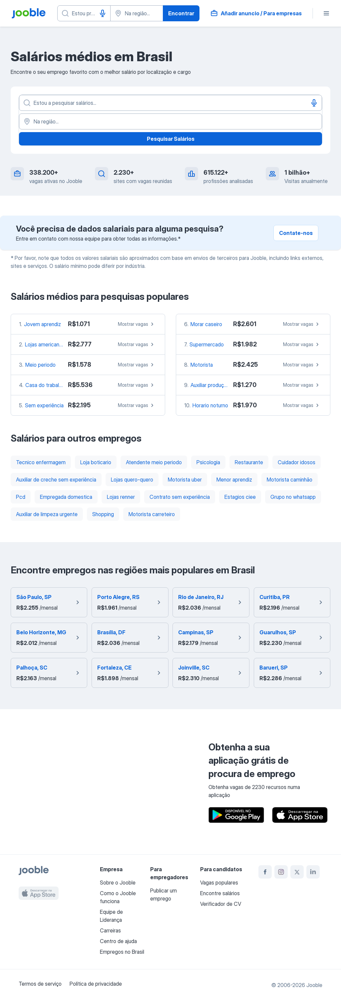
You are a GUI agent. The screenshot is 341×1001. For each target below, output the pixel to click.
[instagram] (281, 872)
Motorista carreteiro (152, 514)
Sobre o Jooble (118, 882)
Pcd (20, 497)
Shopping (103, 514)
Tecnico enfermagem (41, 462)
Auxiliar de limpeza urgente (47, 514)
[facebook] (265, 872)
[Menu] (326, 13)
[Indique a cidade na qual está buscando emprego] (137, 13)
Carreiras (110, 930)
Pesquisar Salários (170, 138)
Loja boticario (95, 462)
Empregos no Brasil (122, 951)
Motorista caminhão (289, 479)
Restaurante (249, 462)
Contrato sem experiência (180, 497)
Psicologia (208, 462)
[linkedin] (313, 872)
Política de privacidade (96, 983)
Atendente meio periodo (154, 462)
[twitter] (297, 872)
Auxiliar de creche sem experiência (56, 479)
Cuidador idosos (296, 462)
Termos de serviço (40, 983)
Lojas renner (121, 497)
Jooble (314, 985)
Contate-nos (296, 233)
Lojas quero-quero (132, 479)
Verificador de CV (220, 904)
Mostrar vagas (137, 324)
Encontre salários (220, 893)
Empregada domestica (66, 497)
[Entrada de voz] (102, 13)
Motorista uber (185, 479)
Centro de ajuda (118, 941)
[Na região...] (170, 121)
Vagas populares (219, 882)
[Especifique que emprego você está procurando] (84, 13)
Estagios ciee (240, 497)
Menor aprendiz (234, 479)
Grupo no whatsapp (293, 497)
